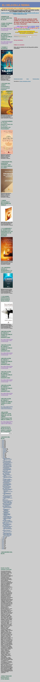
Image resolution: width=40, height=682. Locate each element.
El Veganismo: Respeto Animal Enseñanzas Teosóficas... (6, 515)
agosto (4, 452)
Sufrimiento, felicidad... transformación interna (7, 481)
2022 (3, 444)
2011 (3, 546)
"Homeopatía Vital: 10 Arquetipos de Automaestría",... (6, 510)
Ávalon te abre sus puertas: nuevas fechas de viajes (7, 466)
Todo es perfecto (5, 499)
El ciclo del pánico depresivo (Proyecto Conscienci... (7, 527)
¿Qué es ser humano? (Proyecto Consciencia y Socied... (7, 475)
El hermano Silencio (6, 485)
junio (4, 454)
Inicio (27, 78)
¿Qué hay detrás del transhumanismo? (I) (7, 483)
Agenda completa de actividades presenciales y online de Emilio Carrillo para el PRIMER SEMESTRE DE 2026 (20, 13)
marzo (4, 457)
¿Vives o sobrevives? (6, 536)
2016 (3, 541)
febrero (4, 537)
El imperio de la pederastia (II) (7, 500)
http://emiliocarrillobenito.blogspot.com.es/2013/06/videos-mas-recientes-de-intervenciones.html (7, 407)
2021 (3, 445)
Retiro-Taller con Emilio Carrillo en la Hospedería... (7, 479)
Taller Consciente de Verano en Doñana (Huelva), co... (7, 496)
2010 (3, 547)
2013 (3, 544)
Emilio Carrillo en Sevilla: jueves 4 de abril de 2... (7, 461)
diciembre (4, 448)
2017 (3, 540)
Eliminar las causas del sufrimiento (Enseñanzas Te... (7, 531)
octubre (4, 450)
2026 (3, 440)
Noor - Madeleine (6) (6, 473)
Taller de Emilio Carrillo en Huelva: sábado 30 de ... (7, 469)
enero (4, 538)
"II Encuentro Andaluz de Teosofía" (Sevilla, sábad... (7, 502)
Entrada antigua (36, 78)
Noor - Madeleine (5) (6, 488)
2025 (3, 441)
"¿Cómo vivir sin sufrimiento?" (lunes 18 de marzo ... (7, 492)
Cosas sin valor (5, 470)
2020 (3, 446)
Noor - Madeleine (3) (6, 525)
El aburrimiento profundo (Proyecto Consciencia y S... (7, 507)
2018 (3, 539)
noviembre (5, 449)
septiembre (5, 451)
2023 (3, 443)
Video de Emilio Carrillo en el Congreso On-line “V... (7, 463)
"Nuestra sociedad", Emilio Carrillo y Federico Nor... (7, 535)
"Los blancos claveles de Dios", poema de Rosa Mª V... (7, 529)
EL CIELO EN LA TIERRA (15, 5)
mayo (4, 455)
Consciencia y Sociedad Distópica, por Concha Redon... (7, 519)
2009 (3, 548)
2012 (3, 545)
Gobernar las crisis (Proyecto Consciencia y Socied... (7, 489)
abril (4, 456)
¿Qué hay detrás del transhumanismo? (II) (7, 468)
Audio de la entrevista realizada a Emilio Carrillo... (8, 497)
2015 (3, 542)
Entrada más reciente (18, 78)
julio (4, 453)
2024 (3, 442)
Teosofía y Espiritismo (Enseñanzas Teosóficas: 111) (7, 459)
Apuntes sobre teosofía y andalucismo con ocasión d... (7, 477)
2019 (3, 447)
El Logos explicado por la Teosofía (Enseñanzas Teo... (7, 494)
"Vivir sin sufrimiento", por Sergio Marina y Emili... (7, 464)
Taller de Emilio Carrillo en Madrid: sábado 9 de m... (7, 524)
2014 (3, 543)
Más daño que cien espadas (7, 503)
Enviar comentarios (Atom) (25, 81)
